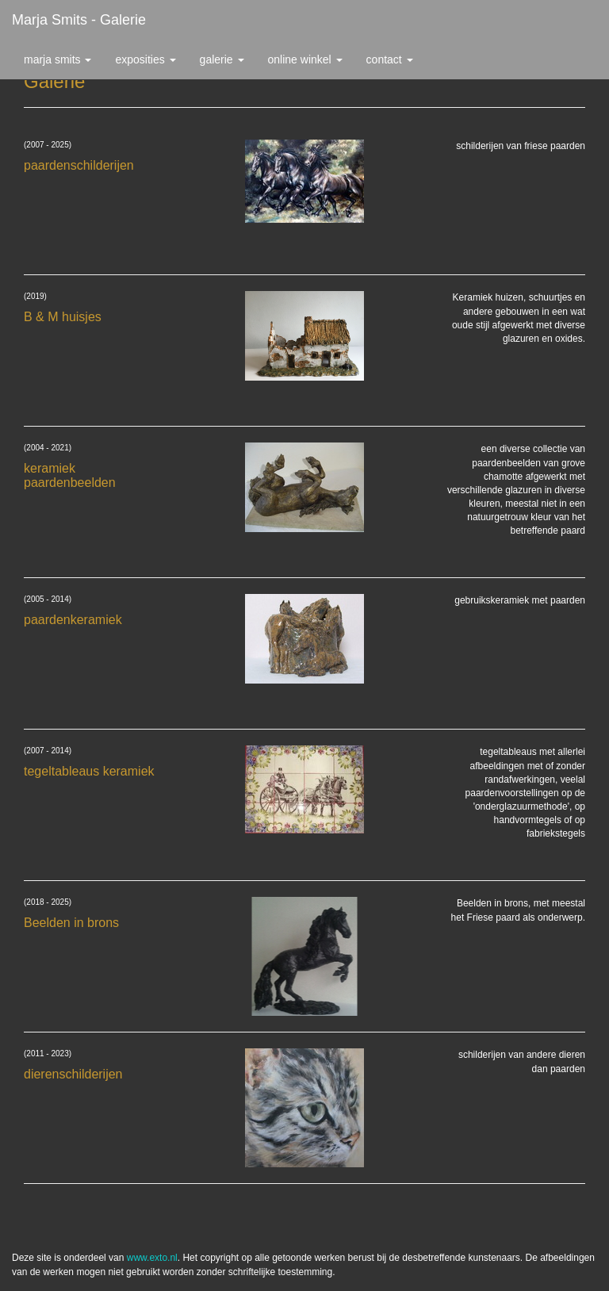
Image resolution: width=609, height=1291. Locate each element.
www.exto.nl (152, 1257)
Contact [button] (389, 59)
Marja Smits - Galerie (79, 20)
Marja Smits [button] (57, 59)
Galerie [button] (222, 59)
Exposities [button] (145, 59)
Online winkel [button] (305, 59)
